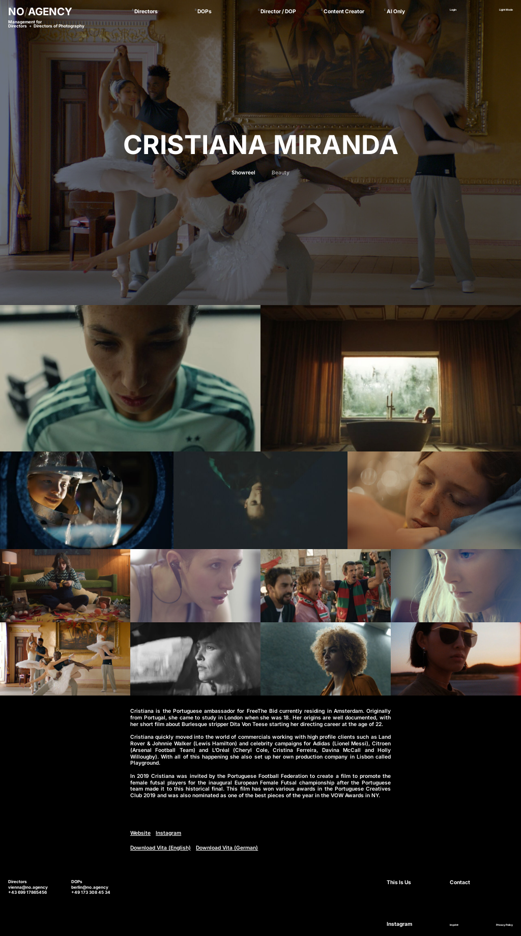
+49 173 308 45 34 (90, 892)
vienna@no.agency (28, 887)
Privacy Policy (504, 924)
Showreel (243, 172)
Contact (460, 882)
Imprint (454, 924)
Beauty (281, 172)
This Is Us (399, 882)
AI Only (396, 11)
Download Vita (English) (160, 847)
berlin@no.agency (89, 887)
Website (140, 833)
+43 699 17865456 (27, 892)
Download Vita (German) (227, 847)
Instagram (168, 833)
